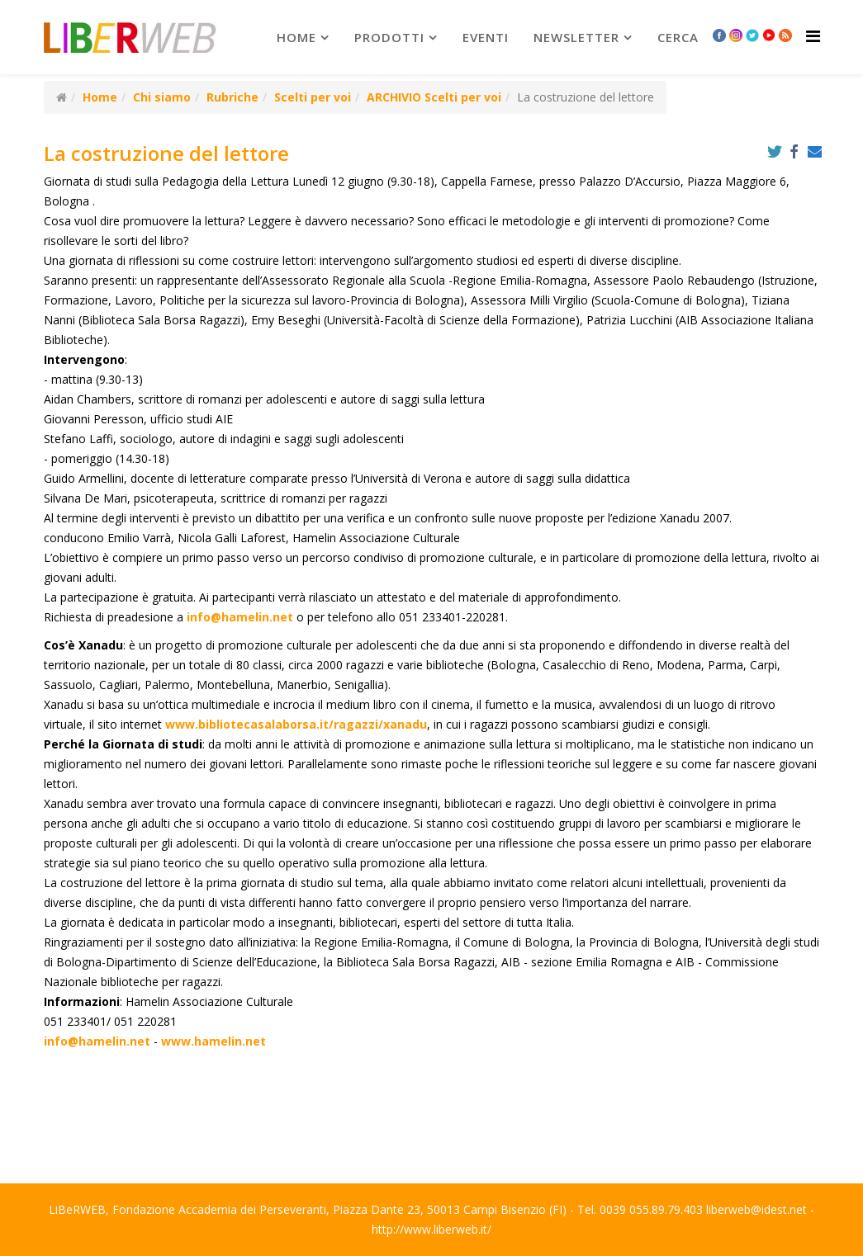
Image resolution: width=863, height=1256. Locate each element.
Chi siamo (162, 97)
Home (296, 37)
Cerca (678, 37)
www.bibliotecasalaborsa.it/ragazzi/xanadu (296, 724)
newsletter (576, 37)
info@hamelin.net (240, 617)
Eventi (485, 37)
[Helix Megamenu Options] (813, 36)
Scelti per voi (312, 97)
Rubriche (232, 97)
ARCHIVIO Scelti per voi (434, 97)
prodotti (389, 37)
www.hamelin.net (213, 1041)
